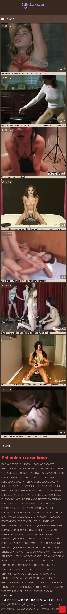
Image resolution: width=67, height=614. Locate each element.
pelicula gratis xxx (49, 486)
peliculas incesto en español (19, 543)
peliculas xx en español (39, 591)
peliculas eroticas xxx (32, 517)
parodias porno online (43, 473)
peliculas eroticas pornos (31, 512)
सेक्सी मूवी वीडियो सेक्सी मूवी (13, 604)
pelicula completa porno (17, 482)
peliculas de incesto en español (42, 499)
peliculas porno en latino (17, 569)
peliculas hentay (24, 539)
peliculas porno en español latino (33, 565)
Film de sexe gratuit (28, 609)
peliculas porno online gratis (20, 582)
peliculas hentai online (28, 530)
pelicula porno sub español (18, 490)
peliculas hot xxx (48, 539)
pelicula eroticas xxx (21, 486)
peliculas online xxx (37, 552)
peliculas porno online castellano (33, 578)
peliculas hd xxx (44, 521)
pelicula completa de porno (37, 477)
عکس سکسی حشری (37, 604)
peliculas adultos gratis (17, 495)
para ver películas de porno (37, 468)
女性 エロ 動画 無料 (52, 609)
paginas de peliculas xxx (16, 464)
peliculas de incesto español (19, 504)
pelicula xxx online (50, 490)
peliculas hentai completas (18, 525)
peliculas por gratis (28, 556)
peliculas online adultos (29, 547)
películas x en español (34, 587)
